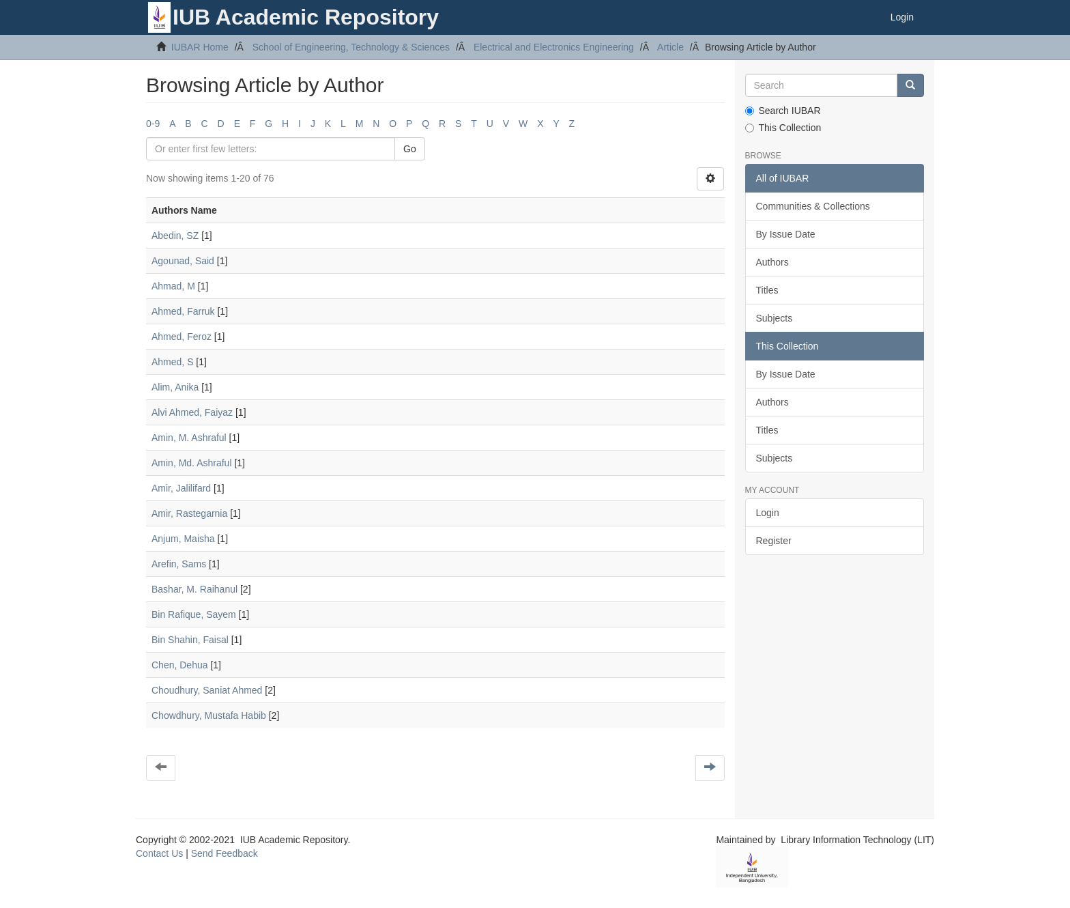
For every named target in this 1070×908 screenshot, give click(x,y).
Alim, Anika (175, 387)
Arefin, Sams (178, 563)
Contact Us (159, 853)
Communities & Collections (813, 206)
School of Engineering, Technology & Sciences (351, 47)
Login (767, 512)
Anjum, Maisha (183, 538)
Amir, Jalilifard (181, 488)
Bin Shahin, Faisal (190, 639)
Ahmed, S (172, 361)
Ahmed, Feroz (181, 336)
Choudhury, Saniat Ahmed (206, 690)
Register (774, 540)
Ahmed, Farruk (183, 311)
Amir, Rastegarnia (189, 513)
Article (670, 47)
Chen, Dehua (179, 664)
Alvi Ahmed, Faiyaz (192, 412)
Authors (772, 262)
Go (409, 148)
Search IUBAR (783, 110)
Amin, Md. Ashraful (191, 462)
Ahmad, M (173, 286)
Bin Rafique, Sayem (193, 614)
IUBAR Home (200, 47)
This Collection (783, 127)
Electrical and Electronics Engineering (554, 47)
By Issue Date (785, 234)
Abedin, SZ (175, 235)
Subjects (774, 318)
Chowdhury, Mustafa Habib (208, 715)
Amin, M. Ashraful (189, 437)
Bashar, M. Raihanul (194, 589)
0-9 (153, 123)
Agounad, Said (182, 260)
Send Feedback (224, 853)
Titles (767, 290)
